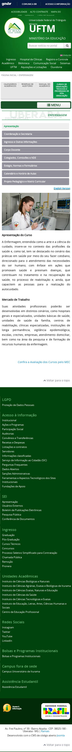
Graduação (8, 535)
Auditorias (8, 433)
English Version (62, 188)
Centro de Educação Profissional (20, 612)
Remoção (7, 561)
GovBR (6, 4)
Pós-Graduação (11, 539)
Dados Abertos (10, 469)
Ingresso (11, 59)
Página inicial (9, 75)
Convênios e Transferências (17, 438)
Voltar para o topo (56, 380)
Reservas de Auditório (27, 85)
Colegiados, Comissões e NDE (20, 157)
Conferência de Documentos (18, 519)
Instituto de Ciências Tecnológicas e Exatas (26, 599)
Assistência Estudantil (14, 687)
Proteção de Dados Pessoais (18, 405)
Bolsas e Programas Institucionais (21, 656)
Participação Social (12, 429)
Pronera (6, 566)
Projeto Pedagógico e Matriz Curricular (25, 181)
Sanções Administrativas (16, 473)
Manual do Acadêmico (44, 85)
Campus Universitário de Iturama (21, 671)
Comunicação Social (44, 63)
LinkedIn (7, 640)
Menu (53, 105)
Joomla (61, 735)
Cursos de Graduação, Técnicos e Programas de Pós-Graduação (62, 90)
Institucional (9, 420)
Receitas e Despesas (13, 442)
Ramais (45, 731)
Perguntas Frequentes (14, 464)
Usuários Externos (12, 505)
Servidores (8, 451)
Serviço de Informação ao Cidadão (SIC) (24, 460)
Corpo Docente (12, 149)
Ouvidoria (56, 67)
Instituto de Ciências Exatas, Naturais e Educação (30, 590)
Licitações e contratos (14, 447)
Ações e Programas (13, 424)
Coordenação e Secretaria (18, 134)
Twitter (6, 632)
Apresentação (11, 126)
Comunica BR (29, 4)
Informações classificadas (16, 456)
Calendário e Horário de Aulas (20, 173)
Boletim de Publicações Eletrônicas (21, 510)
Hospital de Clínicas (31, 59)
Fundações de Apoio (13, 486)
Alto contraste (39, 11)
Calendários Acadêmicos (10, 85)
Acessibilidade (19, 11)
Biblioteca (23, 63)
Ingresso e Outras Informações (20, 141)
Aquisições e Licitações (34, 67)
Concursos (8, 548)
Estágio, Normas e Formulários (20, 165)
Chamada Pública (12, 557)
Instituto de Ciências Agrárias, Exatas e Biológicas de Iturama (36, 586)
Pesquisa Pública (11, 514)
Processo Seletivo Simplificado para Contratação (29, 553)
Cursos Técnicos (11, 544)
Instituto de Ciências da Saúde (19, 594)
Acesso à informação (57, 4)
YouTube (7, 636)
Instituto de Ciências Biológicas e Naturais (26, 581)
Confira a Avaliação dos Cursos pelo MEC (44, 362)
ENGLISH (67, 55)
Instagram (8, 627)
